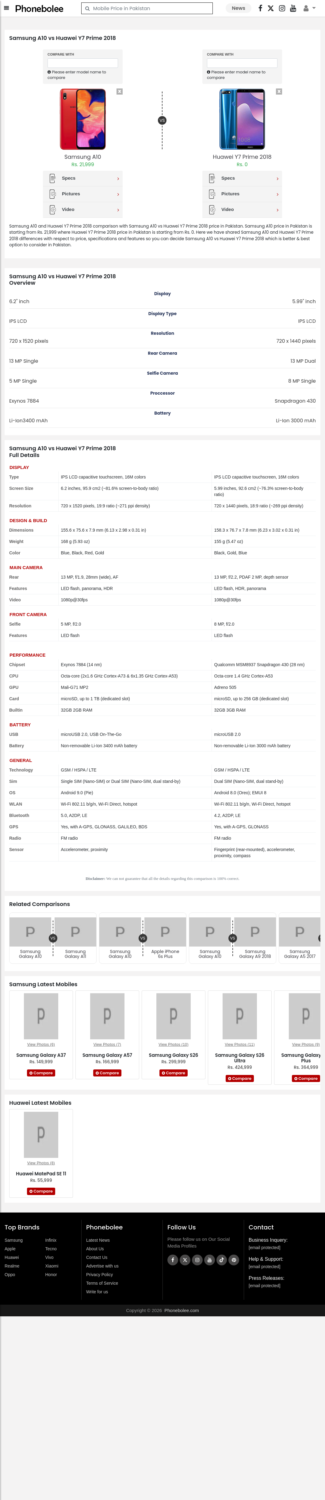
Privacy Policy (99, 1274)
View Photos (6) (41, 1044)
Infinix (51, 1240)
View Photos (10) (174, 1044)
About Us (95, 1248)
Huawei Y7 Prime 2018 (242, 157)
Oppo (10, 1274)
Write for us (97, 1291)
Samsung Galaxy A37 (41, 1055)
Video (83, 209)
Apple (10, 1248)
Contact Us (96, 1257)
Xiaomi (52, 1266)
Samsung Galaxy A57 (107, 1055)
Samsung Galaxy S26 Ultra (240, 1058)
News (238, 8)
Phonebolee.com (181, 1310)
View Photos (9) (306, 1044)
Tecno (51, 1248)
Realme (12, 1266)
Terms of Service (102, 1283)
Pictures (83, 194)
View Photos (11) (240, 1044)
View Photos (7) (107, 1044)
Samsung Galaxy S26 (173, 1055)
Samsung (14, 1240)
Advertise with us (102, 1266)
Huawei (12, 1257)
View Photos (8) (41, 1163)
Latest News (98, 1240)
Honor (51, 1274)
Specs (83, 178)
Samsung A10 (82, 157)
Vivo (49, 1257)
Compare (41, 1073)
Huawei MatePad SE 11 (41, 1173)
